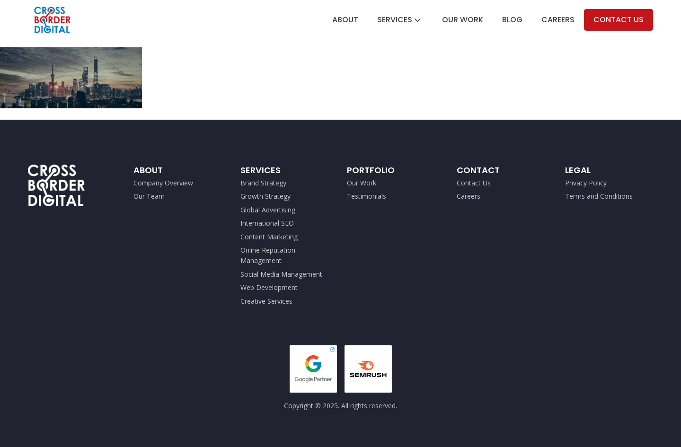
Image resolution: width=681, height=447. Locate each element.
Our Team (149, 196)
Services (400, 19)
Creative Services (266, 301)
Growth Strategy (265, 196)
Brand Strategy (263, 182)
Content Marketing (269, 236)
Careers (558, 19)
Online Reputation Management (267, 255)
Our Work (462, 19)
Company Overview (163, 182)
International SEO (267, 223)
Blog (512, 19)
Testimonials (366, 196)
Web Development (269, 287)
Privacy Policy (586, 182)
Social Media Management (282, 274)
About (345, 19)
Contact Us (618, 19)
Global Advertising (267, 209)
